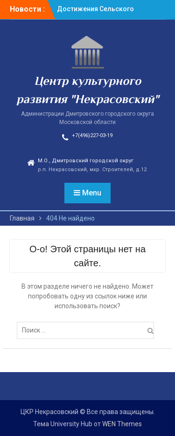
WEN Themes (122, 424)
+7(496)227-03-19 (92, 135)
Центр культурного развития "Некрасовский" (87, 91)
